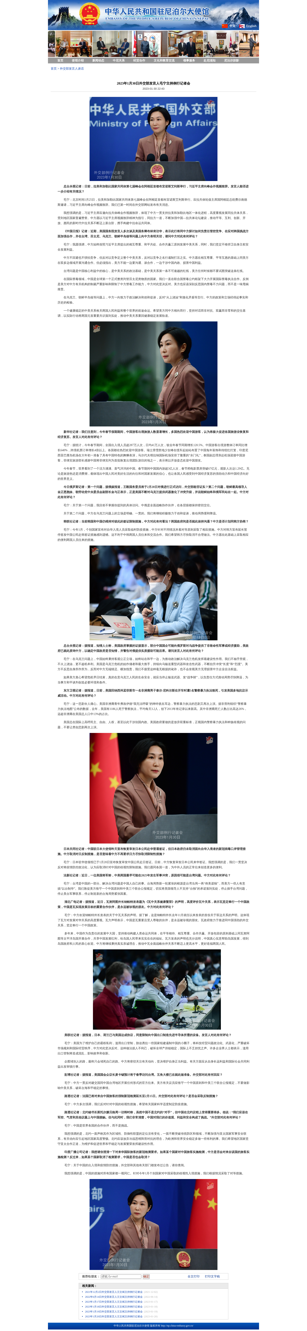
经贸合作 (139, 60)
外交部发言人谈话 (72, 68)
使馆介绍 (78, 60)
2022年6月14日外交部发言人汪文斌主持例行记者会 (114, 1296)
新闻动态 (98, 60)
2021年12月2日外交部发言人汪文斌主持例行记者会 (114, 1291)
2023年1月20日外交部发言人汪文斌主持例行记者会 (114, 1316)
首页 (60, 60)
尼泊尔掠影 (231, 60)
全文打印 (194, 1276)
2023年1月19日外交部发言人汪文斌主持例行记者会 (114, 1311)
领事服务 (189, 60)
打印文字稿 (212, 1276)
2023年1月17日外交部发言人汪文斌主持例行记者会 (114, 1301)
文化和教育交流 (164, 60)
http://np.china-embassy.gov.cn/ (177, 1325)
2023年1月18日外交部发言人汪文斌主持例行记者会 (114, 1306)
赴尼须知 (210, 60)
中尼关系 (119, 60)
